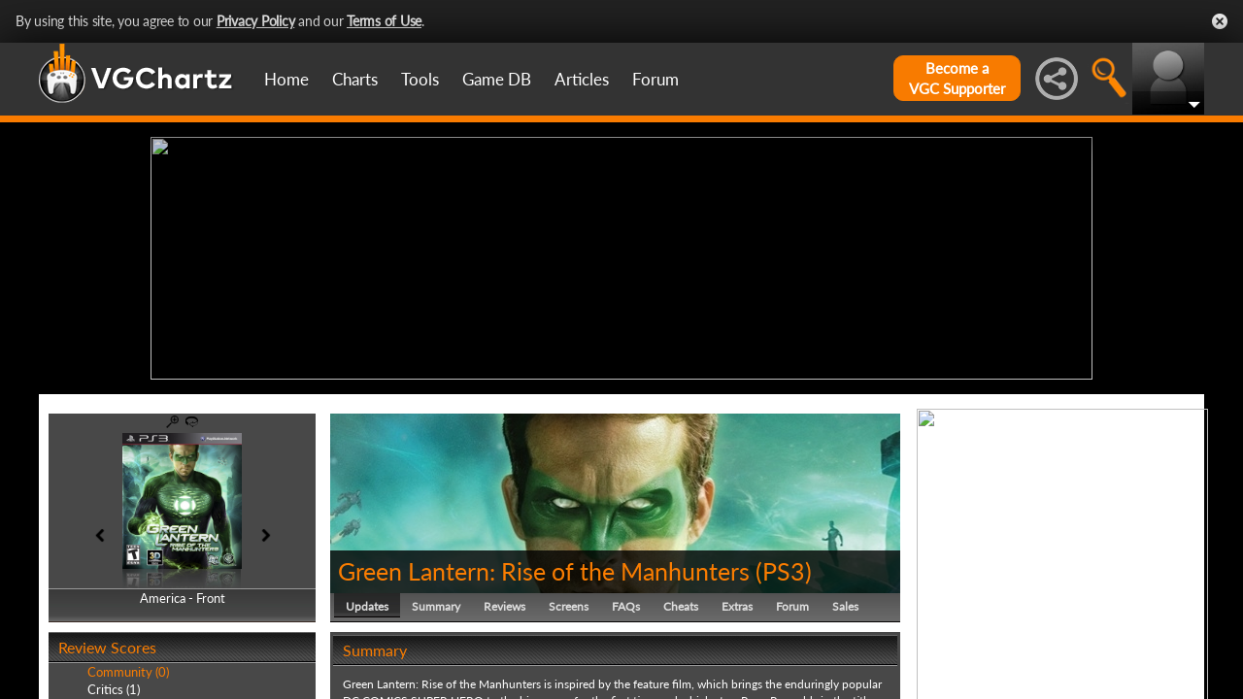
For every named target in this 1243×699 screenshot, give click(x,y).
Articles (581, 79)
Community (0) (128, 672)
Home (286, 79)
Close (1219, 21)
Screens (568, 606)
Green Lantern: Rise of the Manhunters (544, 570)
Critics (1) (113, 689)
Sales (845, 606)
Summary (436, 606)
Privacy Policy (256, 21)
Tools (420, 79)
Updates (367, 606)
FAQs (626, 606)
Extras (737, 606)
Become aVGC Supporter (957, 78)
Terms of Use (384, 21)
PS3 (783, 570)
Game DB (496, 79)
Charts (355, 79)
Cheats (680, 606)
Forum (655, 79)
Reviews (504, 606)
